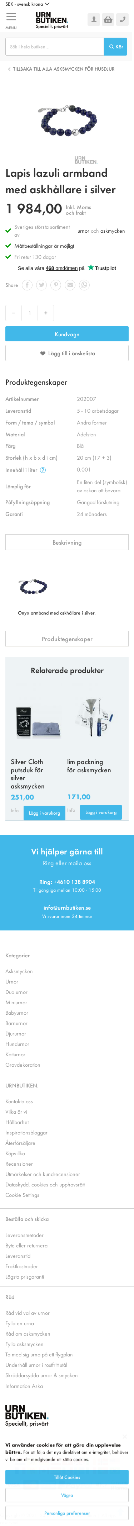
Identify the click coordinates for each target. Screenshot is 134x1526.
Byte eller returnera (26, 1245)
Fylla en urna (19, 1323)
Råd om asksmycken (27, 1333)
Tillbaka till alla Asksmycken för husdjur (63, 68)
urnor (83, 230)
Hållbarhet (17, 1121)
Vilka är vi (16, 1111)
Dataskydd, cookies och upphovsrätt (45, 1184)
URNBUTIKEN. (22, 1085)
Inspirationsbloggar (26, 1132)
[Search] (115, 47)
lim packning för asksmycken (89, 765)
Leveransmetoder (24, 1234)
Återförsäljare (20, 1142)
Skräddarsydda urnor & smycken (41, 1375)
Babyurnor (16, 1012)
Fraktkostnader (21, 1266)
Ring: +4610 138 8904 (67, 881)
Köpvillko (15, 1153)
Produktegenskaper (67, 638)
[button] (27, 4)
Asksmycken (19, 971)
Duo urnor (16, 991)
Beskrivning (67, 542)
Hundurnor (17, 1043)
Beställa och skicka (27, 1218)
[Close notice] (124, 1465)
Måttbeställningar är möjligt (44, 245)
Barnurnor (16, 1023)
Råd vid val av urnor (27, 1312)
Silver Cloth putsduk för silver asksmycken (28, 773)
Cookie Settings (22, 1194)
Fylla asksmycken (24, 1343)
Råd (9, 1296)
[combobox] (54, 47)
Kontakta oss (19, 1101)
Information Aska (24, 1385)
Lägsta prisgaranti (24, 1276)
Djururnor (15, 1033)
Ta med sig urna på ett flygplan (39, 1354)
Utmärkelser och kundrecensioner (42, 1173)
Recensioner (19, 1163)
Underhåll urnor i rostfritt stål (36, 1364)
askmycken (112, 230)
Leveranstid (17, 1255)
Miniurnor (16, 1002)
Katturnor (15, 1054)
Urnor (11, 981)
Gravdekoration (22, 1064)
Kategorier (17, 955)
